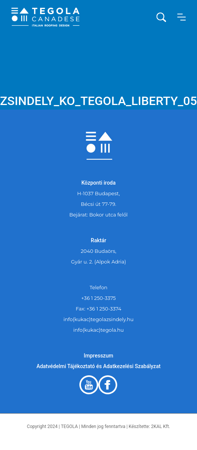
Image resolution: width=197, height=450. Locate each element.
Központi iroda (98, 183)
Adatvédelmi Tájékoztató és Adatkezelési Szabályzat (98, 366)
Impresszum (98, 356)
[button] (181, 17)
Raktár (98, 240)
